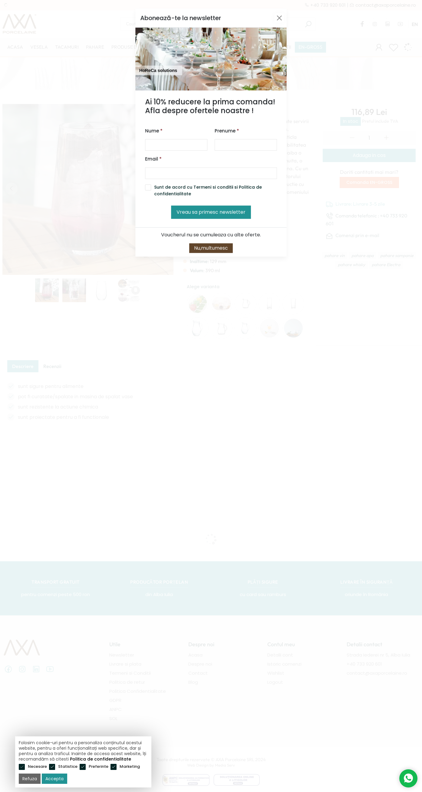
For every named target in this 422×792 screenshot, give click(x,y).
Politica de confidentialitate (100, 759)
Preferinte (98, 766)
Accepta (54, 779)
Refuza (29, 779)
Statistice (67, 766)
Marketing (130, 766)
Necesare (37, 766)
